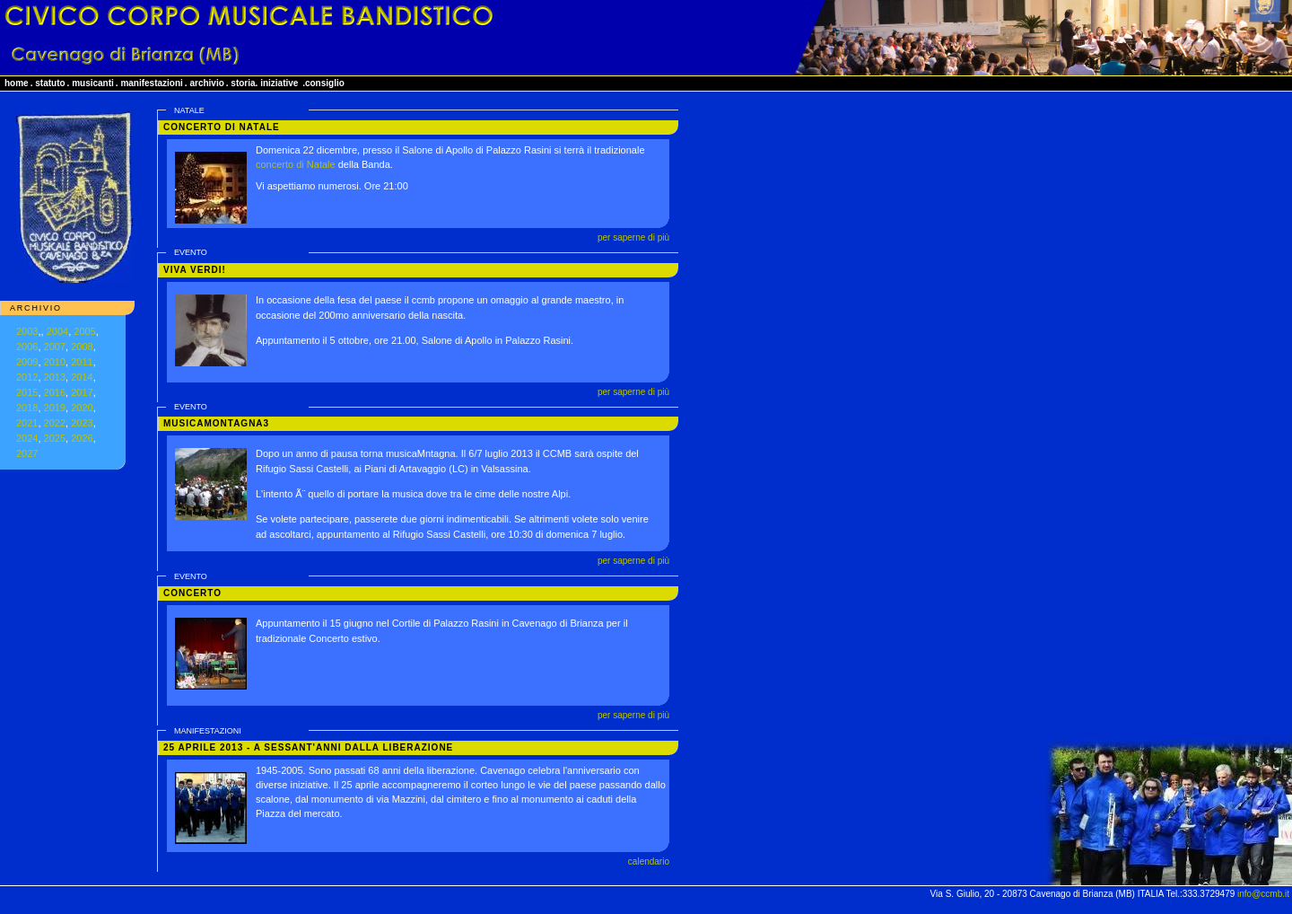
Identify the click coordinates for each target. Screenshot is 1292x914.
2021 (27, 422)
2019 (54, 407)
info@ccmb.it (1263, 894)
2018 (27, 407)
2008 (81, 346)
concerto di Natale (296, 164)
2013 (54, 377)
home (16, 83)
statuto (50, 83)
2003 (27, 331)
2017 (81, 392)
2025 (54, 438)
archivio (206, 83)
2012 (27, 377)
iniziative (279, 83)
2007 (54, 346)
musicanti (93, 83)
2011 (81, 361)
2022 (54, 422)
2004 (57, 331)
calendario (648, 861)
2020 (81, 407)
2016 (54, 392)
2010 (54, 361)
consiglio (325, 83)
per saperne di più (633, 237)
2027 (27, 453)
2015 (27, 392)
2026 (81, 438)
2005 (84, 331)
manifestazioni (151, 83)
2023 (81, 422)
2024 (27, 438)
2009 (27, 361)
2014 (81, 377)
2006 (27, 346)
